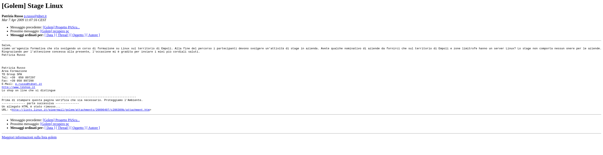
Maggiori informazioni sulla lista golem (29, 151)
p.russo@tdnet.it (35, 16)
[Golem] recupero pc (54, 31)
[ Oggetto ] (77, 35)
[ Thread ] (63, 35)
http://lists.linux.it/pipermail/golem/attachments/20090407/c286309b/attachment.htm (81, 123)
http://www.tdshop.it (18, 96)
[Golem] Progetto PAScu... (61, 27)
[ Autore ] (93, 35)
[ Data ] (50, 35)
